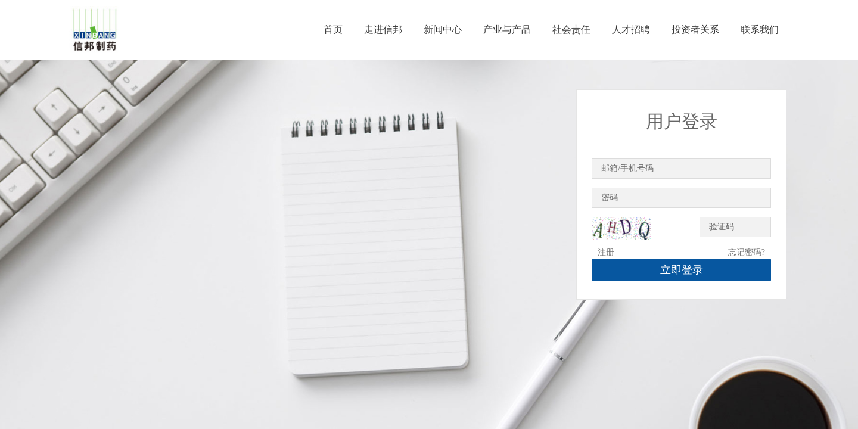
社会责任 (571, 29)
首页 (333, 29)
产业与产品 (507, 29)
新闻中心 (443, 29)
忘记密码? (746, 252)
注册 (606, 252)
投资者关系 (695, 29)
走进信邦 (383, 29)
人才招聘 (631, 29)
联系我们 (760, 29)
